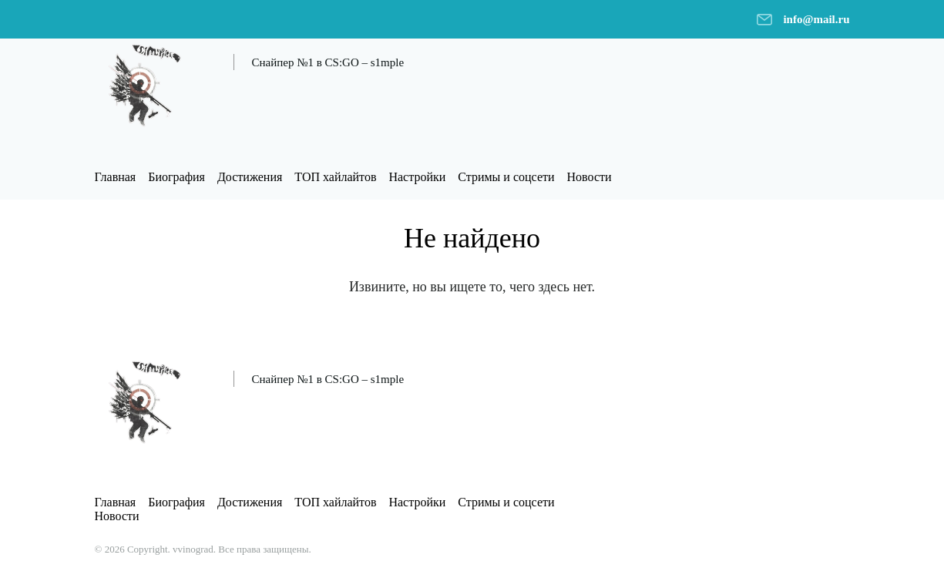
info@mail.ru (816, 19)
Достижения (249, 176)
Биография (176, 176)
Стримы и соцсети (506, 176)
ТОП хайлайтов (335, 176)
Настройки (416, 176)
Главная (115, 176)
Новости (589, 176)
